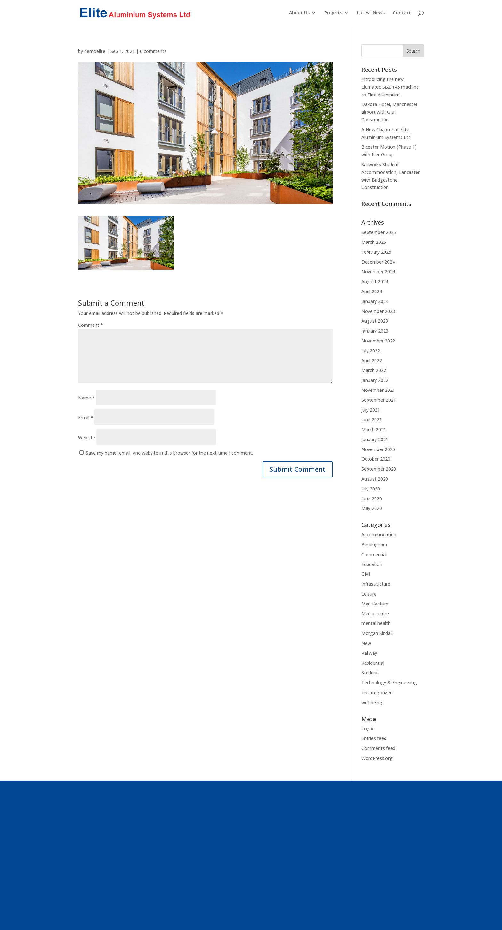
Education (371, 564)
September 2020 (378, 469)
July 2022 (370, 351)
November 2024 (378, 271)
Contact (402, 13)
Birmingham (374, 544)
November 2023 (378, 311)
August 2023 (374, 321)
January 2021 (374, 439)
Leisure (368, 594)
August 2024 (374, 281)
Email (85, 418)
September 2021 (378, 400)
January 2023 (374, 331)
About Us (299, 13)
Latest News (371, 13)
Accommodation (378, 534)
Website (86, 437)
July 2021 (370, 410)
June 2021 (371, 419)
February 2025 (376, 252)
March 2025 (373, 242)
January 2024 (374, 301)
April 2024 (371, 291)
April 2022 (371, 361)
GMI (365, 574)
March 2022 (373, 370)
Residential (372, 663)
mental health (376, 623)
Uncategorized (377, 692)
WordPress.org (377, 758)
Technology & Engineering (389, 682)
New (366, 643)
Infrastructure (375, 584)
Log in (368, 729)
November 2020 (378, 449)
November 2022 (378, 341)
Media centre (375, 614)
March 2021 (373, 429)
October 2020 (375, 459)
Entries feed (373, 738)
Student (369, 673)
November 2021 (378, 390)
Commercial (373, 554)
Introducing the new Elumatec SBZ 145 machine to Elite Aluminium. (390, 87)
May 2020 (371, 508)
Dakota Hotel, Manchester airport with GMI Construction (389, 112)
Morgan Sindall (377, 633)
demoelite (94, 51)
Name (86, 398)
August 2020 (374, 479)
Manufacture (374, 604)
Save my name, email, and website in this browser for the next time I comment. (169, 453)
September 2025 (378, 232)
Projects (333, 13)
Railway (369, 653)
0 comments (153, 51)
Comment (90, 325)
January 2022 (374, 380)
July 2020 (370, 489)
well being (371, 702)
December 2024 (378, 262)
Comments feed (378, 748)
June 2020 (371, 499)
